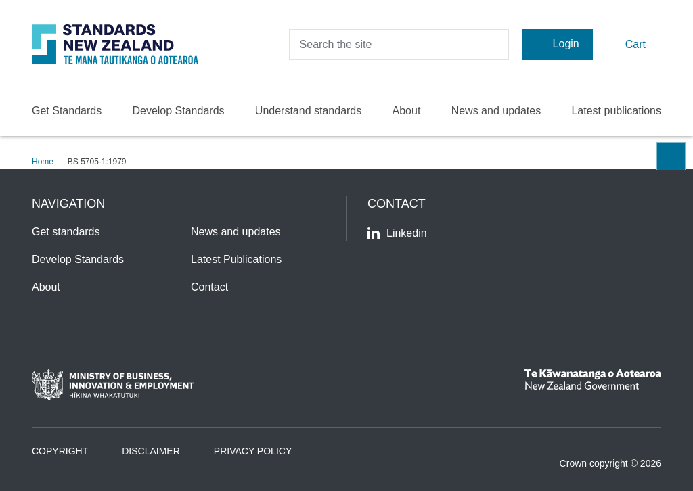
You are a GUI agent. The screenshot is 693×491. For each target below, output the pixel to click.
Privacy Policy (253, 451)
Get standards (66, 231)
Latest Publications (236, 259)
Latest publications (616, 110)
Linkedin (397, 233)
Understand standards (308, 110)
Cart (627, 44)
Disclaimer (151, 451)
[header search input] (399, 44)
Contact (209, 287)
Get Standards (67, 110)
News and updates (496, 110)
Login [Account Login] (557, 44)
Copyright (60, 451)
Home (42, 161)
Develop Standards (178, 110)
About (407, 110)
